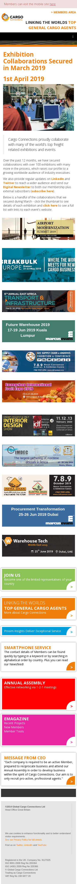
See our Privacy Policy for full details (23, 839)
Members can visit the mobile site (30, 4)
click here (50, 205)
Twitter (8, 183)
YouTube (42, 845)
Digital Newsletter (17, 187)
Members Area (65, 12)
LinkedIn (57, 179)
